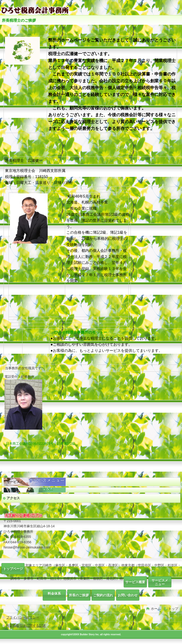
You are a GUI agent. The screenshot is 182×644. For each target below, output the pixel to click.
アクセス (13, 498)
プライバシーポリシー (22, 617)
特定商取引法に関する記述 (26, 625)
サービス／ (15, 482)
